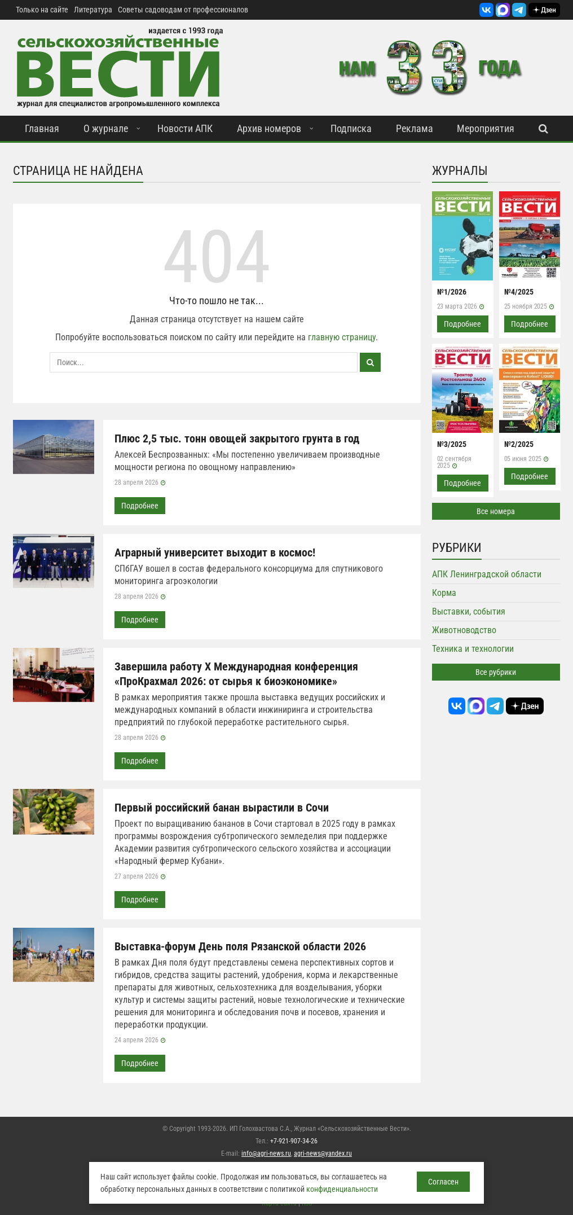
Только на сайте (42, 9)
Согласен (443, 1181)
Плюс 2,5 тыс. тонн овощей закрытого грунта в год (236, 438)
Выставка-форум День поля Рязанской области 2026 (240, 946)
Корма (444, 592)
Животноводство (464, 630)
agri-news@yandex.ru (323, 1153)
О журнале (105, 128)
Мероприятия (485, 128)
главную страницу (342, 337)
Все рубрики (495, 672)
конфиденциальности (342, 1189)
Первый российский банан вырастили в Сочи (221, 807)
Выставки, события (468, 611)
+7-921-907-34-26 (294, 1141)
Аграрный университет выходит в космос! (214, 552)
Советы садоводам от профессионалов (183, 9)
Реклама (414, 128)
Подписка (351, 128)
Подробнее (139, 505)
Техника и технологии (473, 648)
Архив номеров (269, 128)
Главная (42, 128)
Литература (93, 9)
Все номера (496, 511)
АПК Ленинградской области (486, 574)
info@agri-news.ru (266, 1153)
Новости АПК (185, 128)
